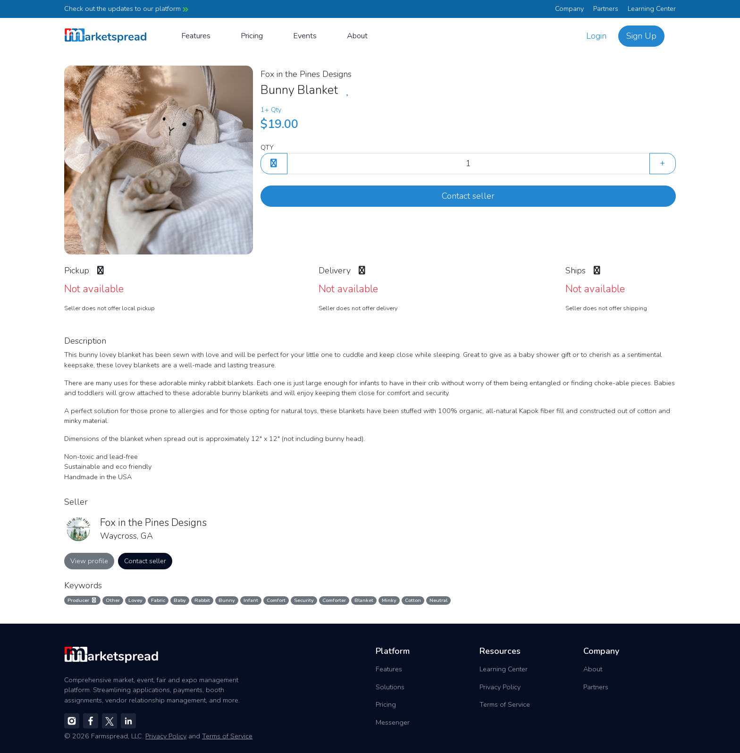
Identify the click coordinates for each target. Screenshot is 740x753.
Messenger (393, 722)
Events (305, 35)
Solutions (390, 687)
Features (195, 35)
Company (569, 8)
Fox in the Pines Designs (306, 74)
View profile (89, 561)
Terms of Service (504, 704)
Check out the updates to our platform (126, 8)
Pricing (252, 35)
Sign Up (641, 36)
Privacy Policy (500, 687)
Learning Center (652, 8)
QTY (267, 147)
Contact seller (468, 196)
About (357, 35)
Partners (605, 8)
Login (596, 36)
